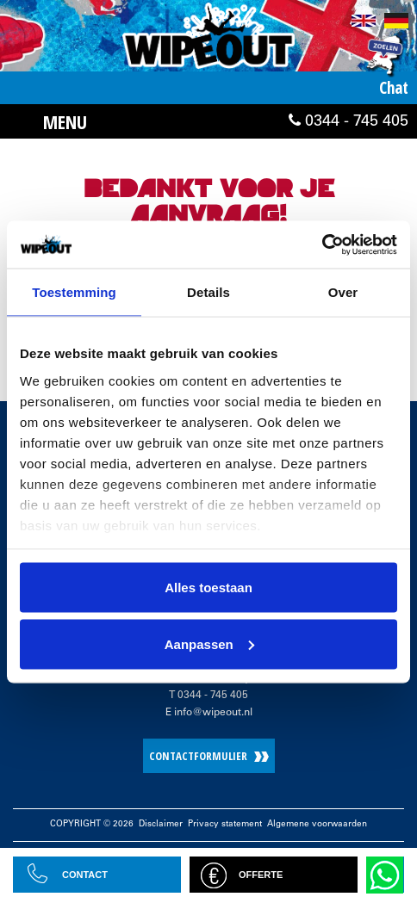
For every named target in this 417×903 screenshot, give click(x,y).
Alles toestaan (208, 587)
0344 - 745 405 (348, 121)
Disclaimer (161, 824)
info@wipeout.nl (213, 713)
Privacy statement (225, 824)
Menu (65, 121)
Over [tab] (343, 292)
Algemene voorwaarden (317, 824)
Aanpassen (209, 643)
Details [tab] (208, 292)
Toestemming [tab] (74, 292)
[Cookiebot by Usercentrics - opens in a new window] (321, 244)
